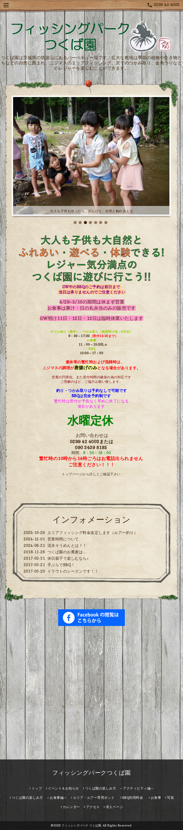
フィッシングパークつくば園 (91, 772)
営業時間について (63, 539)
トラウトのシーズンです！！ (73, 571)
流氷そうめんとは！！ (67, 545)
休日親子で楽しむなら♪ (68, 558)
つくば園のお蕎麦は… (67, 551)
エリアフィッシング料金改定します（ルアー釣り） (92, 532)
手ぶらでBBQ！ (61, 564)
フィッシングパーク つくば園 (81, 825)
